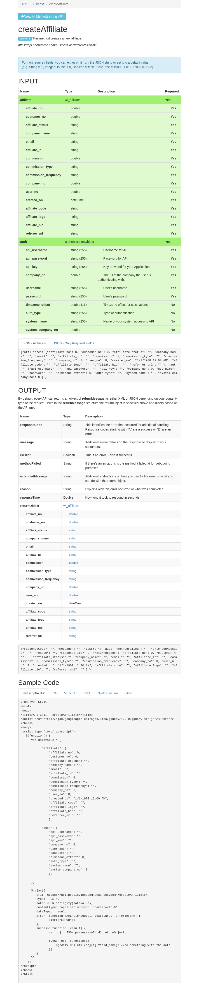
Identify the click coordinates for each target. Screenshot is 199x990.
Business (38, 4)
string (72, 530)
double (73, 514)
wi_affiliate (70, 506)
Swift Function (108, 693)
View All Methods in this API (42, 16)
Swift (86, 693)
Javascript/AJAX (33, 693)
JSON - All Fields (34, 343)
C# (54, 693)
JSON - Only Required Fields (73, 343)
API (24, 4)
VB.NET (70, 693)
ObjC (129, 693)
